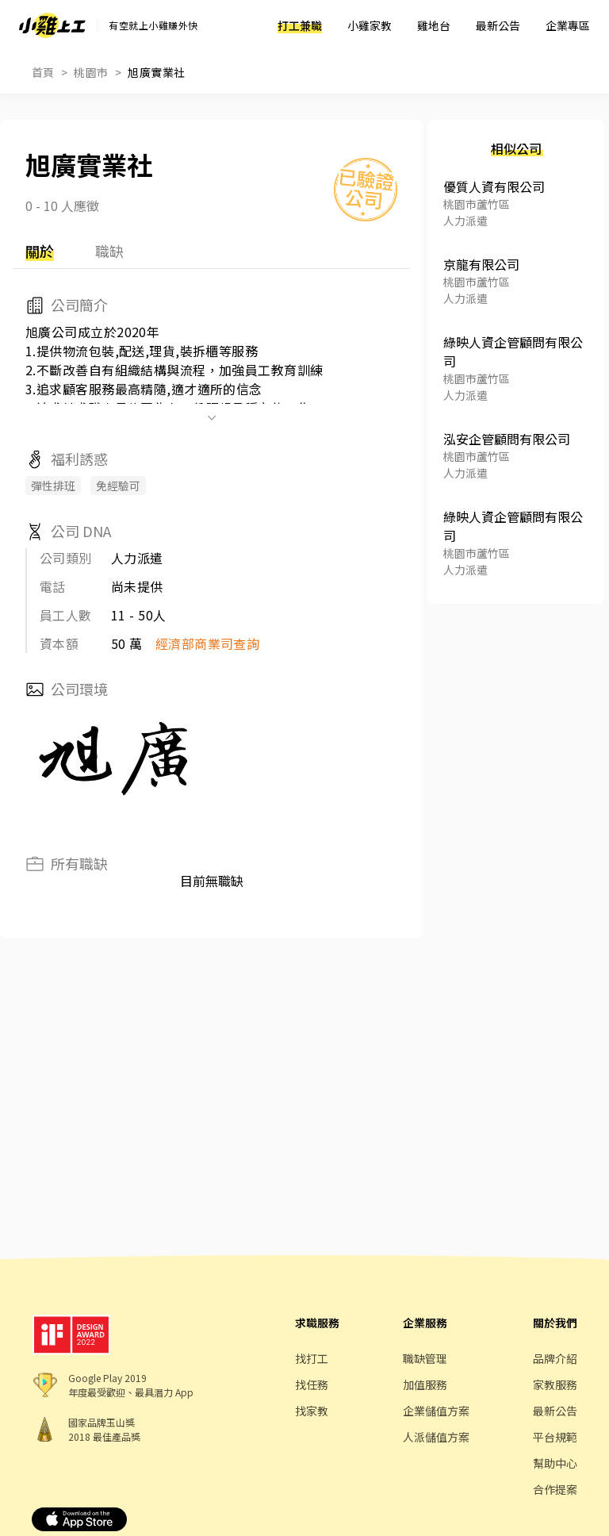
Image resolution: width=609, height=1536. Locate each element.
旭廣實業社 (156, 72)
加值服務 (425, 1384)
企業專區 (568, 25)
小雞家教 (369, 25)
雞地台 (433, 25)
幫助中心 (555, 1463)
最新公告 (498, 25)
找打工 (311, 1358)
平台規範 (555, 1437)
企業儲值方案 (436, 1411)
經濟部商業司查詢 (207, 643)
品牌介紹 (555, 1358)
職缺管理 (425, 1358)
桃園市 (91, 72)
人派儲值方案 (436, 1437)
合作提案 (555, 1489)
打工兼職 (300, 25)
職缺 (109, 250)
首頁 (43, 72)
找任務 (311, 1384)
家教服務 (555, 1384)
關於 (39, 250)
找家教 (311, 1411)
